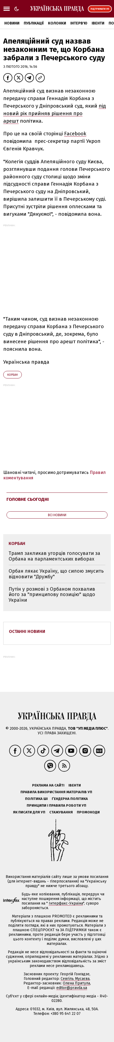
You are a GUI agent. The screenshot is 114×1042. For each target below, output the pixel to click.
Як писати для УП (29, 812)
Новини (11, 23)
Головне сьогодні (27, 499)
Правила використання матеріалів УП (56, 792)
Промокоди (88, 812)
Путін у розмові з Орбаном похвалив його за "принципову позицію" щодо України (52, 594)
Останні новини (27, 631)
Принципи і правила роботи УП (56, 805)
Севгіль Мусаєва (75, 978)
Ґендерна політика (70, 799)
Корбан (12, 375)
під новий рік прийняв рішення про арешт (54, 113)
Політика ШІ (36, 799)
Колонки (57, 23)
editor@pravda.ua (71, 988)
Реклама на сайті (48, 785)
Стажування (61, 812)
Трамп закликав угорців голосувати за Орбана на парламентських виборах (54, 556)
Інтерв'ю (78, 23)
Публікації (34, 23)
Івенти (98, 23)
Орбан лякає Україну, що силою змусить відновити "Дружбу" (56, 574)
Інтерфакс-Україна (66, 903)
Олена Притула (76, 983)
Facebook (75, 133)
